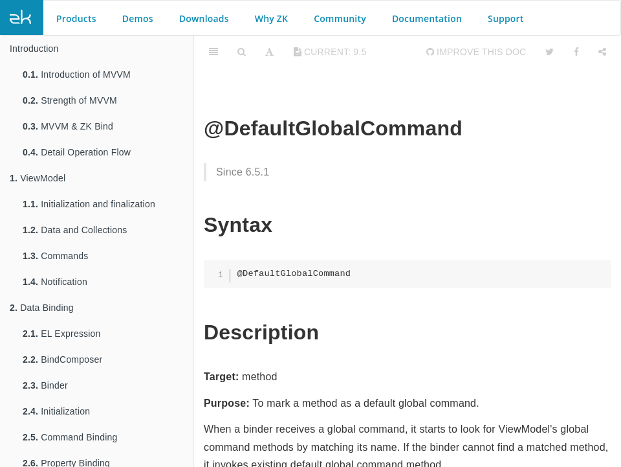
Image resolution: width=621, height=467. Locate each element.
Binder (45, 385)
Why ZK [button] (271, 18)
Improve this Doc (476, 52)
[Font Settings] (269, 52)
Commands (55, 256)
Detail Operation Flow (77, 152)
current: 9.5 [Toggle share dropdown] (330, 52)
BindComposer (62, 359)
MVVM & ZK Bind (68, 126)
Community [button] (340, 18)
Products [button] (76, 18)
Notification (55, 282)
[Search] (242, 52)
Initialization (56, 411)
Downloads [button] (204, 18)
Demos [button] (137, 18)
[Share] (602, 52)
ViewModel (37, 178)
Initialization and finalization (89, 204)
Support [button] (506, 18)
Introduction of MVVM (77, 74)
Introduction (34, 48)
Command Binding (70, 437)
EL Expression (62, 333)
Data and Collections (75, 230)
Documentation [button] (427, 18)
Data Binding (42, 307)
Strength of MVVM (70, 100)
